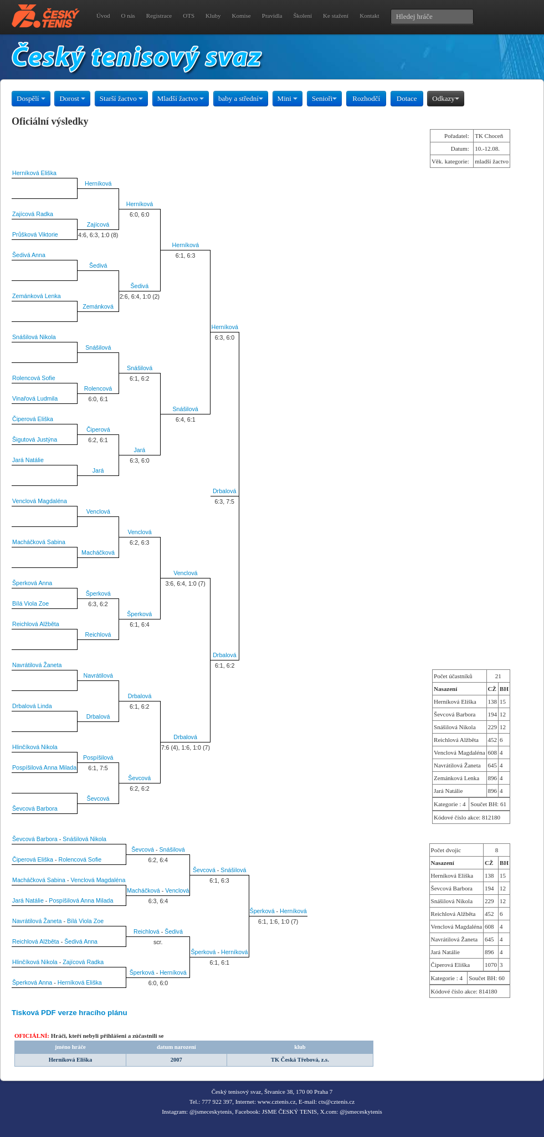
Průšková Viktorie (35, 234)
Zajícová (98, 224)
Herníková (98, 183)
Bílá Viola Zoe (30, 603)
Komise (241, 15)
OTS (188, 15)
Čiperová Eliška (32, 419)
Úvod (103, 15)
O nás (128, 15)
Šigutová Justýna (34, 439)
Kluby (213, 15)
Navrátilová (98, 675)
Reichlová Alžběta (35, 624)
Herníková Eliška (34, 173)
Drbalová (225, 491)
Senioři (324, 98)
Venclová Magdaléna (39, 501)
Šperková (98, 593)
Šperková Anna (32, 583)
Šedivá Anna (28, 255)
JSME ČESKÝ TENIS (289, 1111)
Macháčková (98, 552)
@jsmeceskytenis (210, 1111)
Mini (288, 98)
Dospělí (31, 98)
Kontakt (369, 15)
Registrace (159, 15)
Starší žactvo (121, 98)
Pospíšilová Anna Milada (44, 767)
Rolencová (98, 388)
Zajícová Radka (32, 214)
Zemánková (98, 306)
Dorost (72, 98)
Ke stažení (335, 15)
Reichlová (98, 634)
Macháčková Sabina (38, 542)
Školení (302, 15)
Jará (139, 450)
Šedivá (98, 265)
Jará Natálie (28, 460)
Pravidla (272, 15)
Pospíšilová (98, 757)
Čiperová (98, 429)
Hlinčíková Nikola (35, 747)
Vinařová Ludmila (35, 398)
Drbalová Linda (32, 706)
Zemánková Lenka (36, 296)
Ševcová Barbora (35, 808)
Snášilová (98, 347)
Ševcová (139, 778)
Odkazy (445, 98)
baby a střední (240, 98)
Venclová (98, 511)
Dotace (407, 98)
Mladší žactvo (180, 98)
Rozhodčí (366, 98)
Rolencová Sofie (33, 378)
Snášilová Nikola (34, 337)
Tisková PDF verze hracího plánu (69, 1012)
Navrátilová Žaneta (36, 665)
